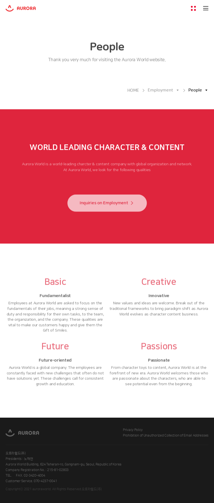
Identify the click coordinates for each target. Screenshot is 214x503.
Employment (160, 90)
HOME (133, 90)
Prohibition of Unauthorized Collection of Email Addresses (165, 435)
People (195, 90)
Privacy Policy (133, 430)
